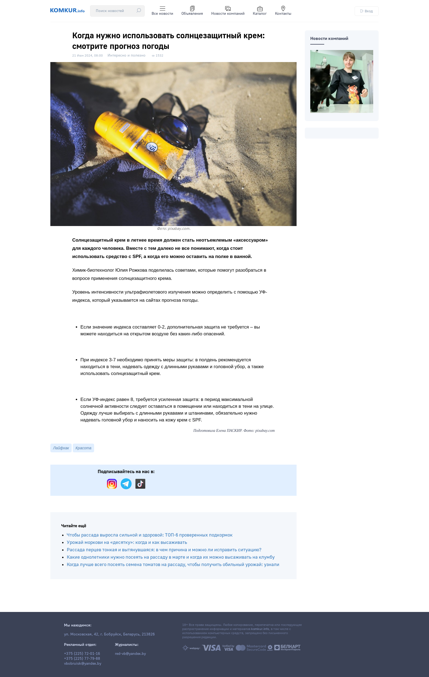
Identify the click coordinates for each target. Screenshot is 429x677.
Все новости (162, 11)
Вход (366, 11)
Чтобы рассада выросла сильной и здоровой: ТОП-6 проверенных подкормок (150, 535)
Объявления (192, 11)
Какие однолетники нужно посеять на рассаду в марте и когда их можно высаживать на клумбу (171, 557)
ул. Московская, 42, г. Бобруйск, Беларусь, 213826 (109, 634)
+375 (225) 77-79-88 (82, 658)
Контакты (283, 11)
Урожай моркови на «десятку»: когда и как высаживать (127, 542)
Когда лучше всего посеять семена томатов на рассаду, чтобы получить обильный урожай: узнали (173, 564)
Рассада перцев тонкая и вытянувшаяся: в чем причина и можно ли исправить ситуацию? (164, 550)
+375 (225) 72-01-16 (82, 653)
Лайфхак (61, 448)
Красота (83, 448)
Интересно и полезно (127, 55)
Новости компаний (228, 11)
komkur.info (260, 629)
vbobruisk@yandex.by (82, 663)
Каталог (260, 11)
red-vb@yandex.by (130, 653)
